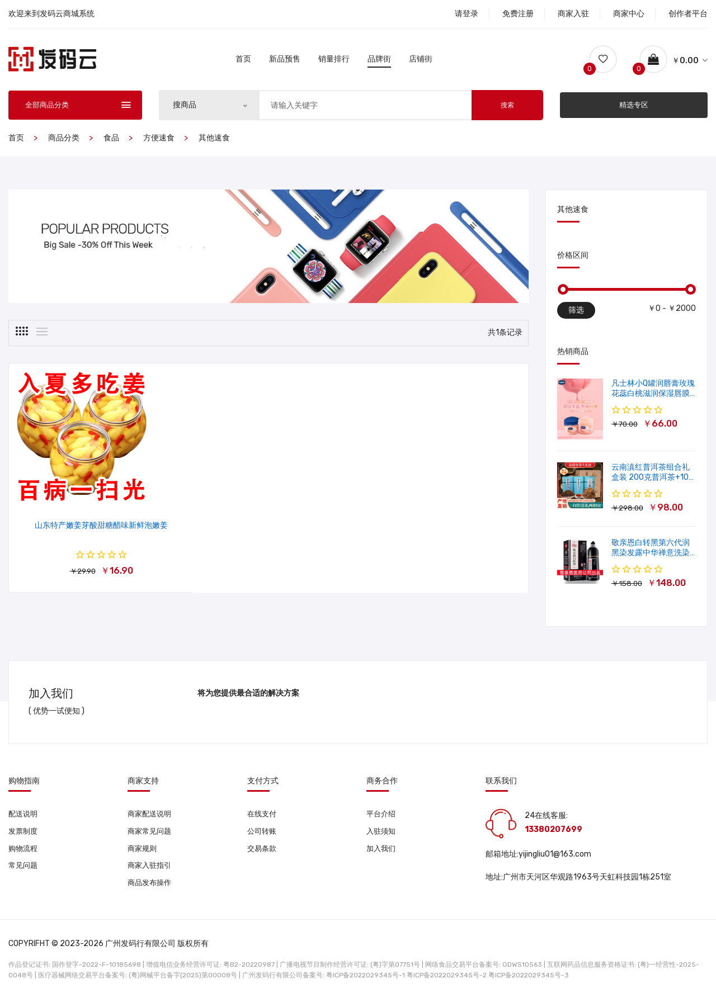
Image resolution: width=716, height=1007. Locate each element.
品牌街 (379, 60)
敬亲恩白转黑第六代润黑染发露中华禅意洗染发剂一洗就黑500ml (650, 556)
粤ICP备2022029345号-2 (447, 982)
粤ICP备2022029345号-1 (365, 982)
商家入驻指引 (151, 871)
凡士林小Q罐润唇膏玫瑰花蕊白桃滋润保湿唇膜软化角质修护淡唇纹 (653, 397)
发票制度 (24, 835)
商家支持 (143, 784)
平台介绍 (382, 817)
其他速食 (214, 141)
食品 (111, 141)
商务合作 (382, 784)
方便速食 (159, 141)
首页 (243, 60)
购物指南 (24, 784)
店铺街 (420, 60)
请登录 (466, 13)
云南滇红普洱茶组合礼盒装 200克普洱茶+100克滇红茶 (652, 480)
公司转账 (263, 835)
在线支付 (263, 817)
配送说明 (24, 817)
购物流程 (24, 853)
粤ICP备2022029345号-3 (528, 982)
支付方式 (263, 784)
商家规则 (143, 853)
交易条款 (263, 853)
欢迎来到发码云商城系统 (51, 13)
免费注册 (518, 13)
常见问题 (24, 871)
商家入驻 (573, 13)
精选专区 (633, 108)
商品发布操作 (151, 888)
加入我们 (382, 853)
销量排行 (334, 60)
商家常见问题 (151, 835)
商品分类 (63, 141)
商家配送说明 (151, 817)
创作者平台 (688, 13)
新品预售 (284, 60)
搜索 (507, 108)
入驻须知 (382, 835)
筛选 (576, 313)
